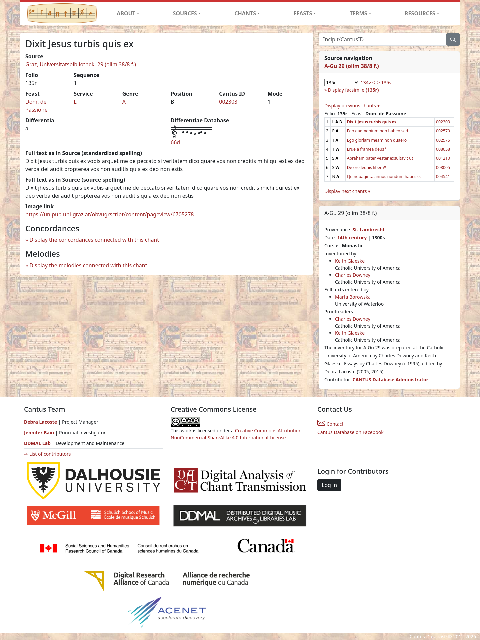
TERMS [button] (358, 13)
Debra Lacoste (40, 422)
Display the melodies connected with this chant (88, 265)
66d (175, 142)
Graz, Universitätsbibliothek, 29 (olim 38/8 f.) (80, 64)
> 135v (384, 82)
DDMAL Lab (37, 443)
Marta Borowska (353, 297)
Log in (329, 485)
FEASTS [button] (303, 13)
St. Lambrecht (368, 229)
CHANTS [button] (245, 13)
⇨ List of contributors (47, 454)
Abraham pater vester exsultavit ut (380, 158)
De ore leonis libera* (366, 167)
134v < (368, 82)
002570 (443, 131)
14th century (352, 237)
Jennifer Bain (39, 432)
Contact (330, 424)
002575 (443, 140)
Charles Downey (352, 275)
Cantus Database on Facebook (350, 432)
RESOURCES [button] (420, 13)
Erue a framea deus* (367, 149)
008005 (443, 167)
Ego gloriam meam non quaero (377, 140)
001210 (443, 158)
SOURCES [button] (185, 13)
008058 (443, 149)
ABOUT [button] (126, 13)
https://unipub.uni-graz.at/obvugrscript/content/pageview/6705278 (109, 214)
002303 (228, 101)
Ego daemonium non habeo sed (377, 131)
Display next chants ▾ (347, 191)
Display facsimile (353, 90)
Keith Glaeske (350, 261)
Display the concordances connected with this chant (94, 239)
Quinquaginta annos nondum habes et (384, 176)
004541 (443, 176)
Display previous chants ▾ (352, 105)
